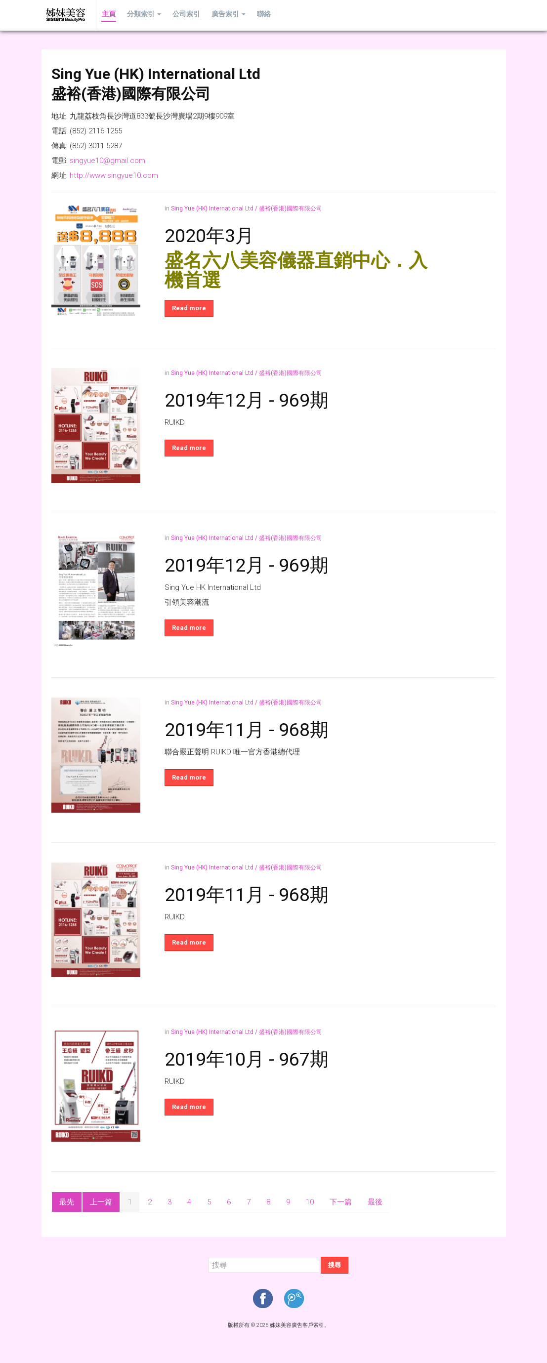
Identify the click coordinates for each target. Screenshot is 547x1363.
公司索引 (183, 14)
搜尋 (334, 1265)
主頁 (108, 14)
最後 (375, 1202)
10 (310, 1202)
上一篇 (101, 1202)
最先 (66, 1202)
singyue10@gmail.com (107, 160)
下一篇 (341, 1202)
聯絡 (257, 14)
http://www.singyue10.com (114, 175)
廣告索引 (224, 14)
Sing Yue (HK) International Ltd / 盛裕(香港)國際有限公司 (246, 208)
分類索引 (142, 14)
